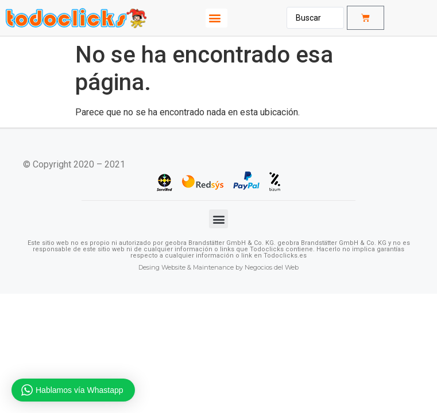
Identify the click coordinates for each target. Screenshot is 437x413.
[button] (216, 18)
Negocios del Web (272, 267)
